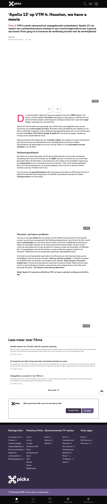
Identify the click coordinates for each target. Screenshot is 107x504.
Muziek (29, 463)
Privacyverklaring (16, 450)
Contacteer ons (15, 438)
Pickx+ (66, 457)
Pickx (84, 438)
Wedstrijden (31, 469)
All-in (65, 438)
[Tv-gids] (50, 500)
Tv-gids (29, 444)
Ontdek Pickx (73, 411)
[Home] (16, 500)
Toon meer (53, 391)
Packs (48, 438)
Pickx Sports (68, 447)
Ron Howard (58, 131)
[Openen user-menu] (96, 4)
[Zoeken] (85, 4)
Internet (49, 441)
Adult (65, 463)
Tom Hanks (55, 172)
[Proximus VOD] (68, 500)
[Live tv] (33, 500)
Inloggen (87, 411)
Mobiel (48, 444)
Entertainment (32, 454)
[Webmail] (90, 4)
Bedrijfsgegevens (16, 460)
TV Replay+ (68, 460)
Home (28, 438)
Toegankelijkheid (16, 447)
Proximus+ (86, 444)
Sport (28, 457)
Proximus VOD (32, 447)
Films (11, 26)
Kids (28, 460)
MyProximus (86, 441)
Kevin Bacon (69, 117)
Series (28, 466)
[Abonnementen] (88, 500)
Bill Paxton (58, 117)
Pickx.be (76, 272)
